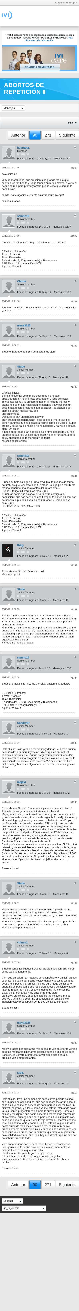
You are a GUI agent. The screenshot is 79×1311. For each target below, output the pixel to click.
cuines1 (22, 942)
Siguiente (67, 135)
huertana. (23, 147)
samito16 (23, 216)
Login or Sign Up (66, 2)
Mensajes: (60, 158)
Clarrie (21, 281)
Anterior (18, 135)
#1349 (74, 1043)
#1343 (74, 609)
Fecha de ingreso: (27, 158)
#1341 (74, 476)
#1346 (74, 802)
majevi (21, 782)
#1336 (74, 168)
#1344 (74, 677)
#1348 (74, 962)
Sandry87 (23, 722)
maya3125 (24, 325)
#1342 (74, 565)
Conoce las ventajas (39, 67)
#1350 (74, 1093)
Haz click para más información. (49, 39)
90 (35, 135)
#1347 (74, 903)
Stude (21, 366)
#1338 (74, 301)
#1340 (74, 386)
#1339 (74, 345)
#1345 (74, 743)
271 (48, 135)
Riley (20, 545)
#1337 (74, 236)
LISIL (20, 1072)
